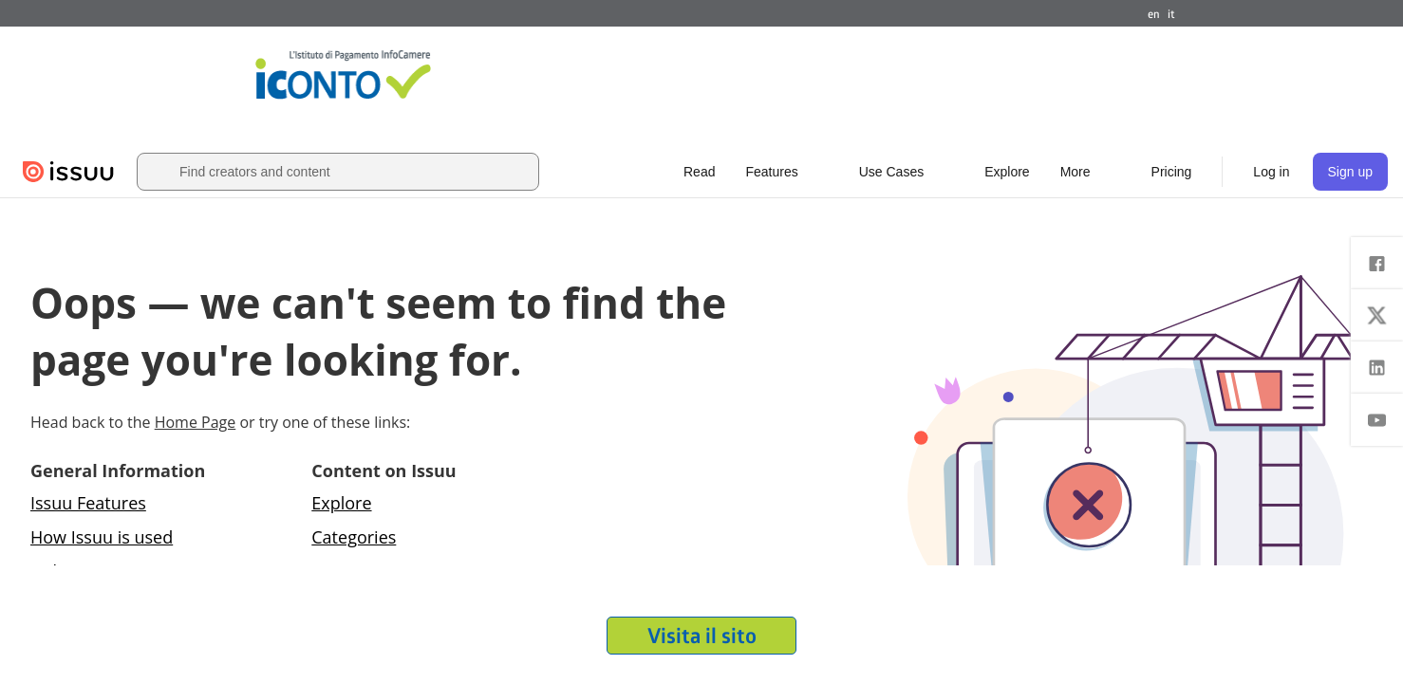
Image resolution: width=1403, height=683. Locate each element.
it (1171, 13)
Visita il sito (702, 635)
